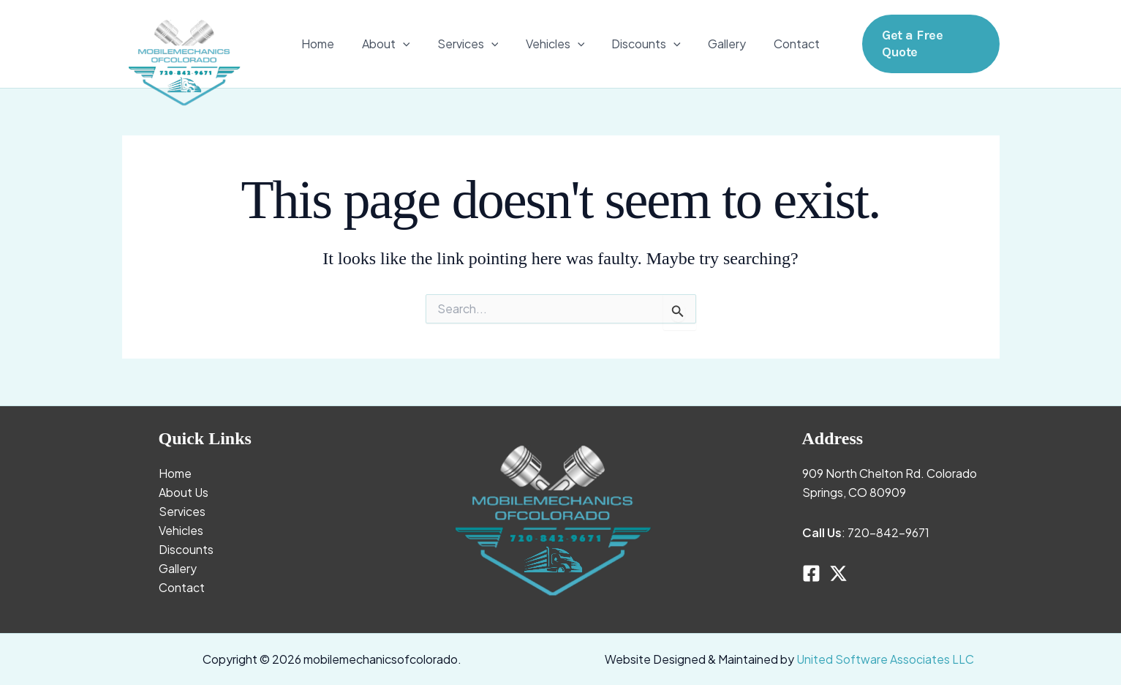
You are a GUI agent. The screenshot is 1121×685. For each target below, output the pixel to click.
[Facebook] (811, 573)
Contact (785, 43)
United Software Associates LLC (885, 659)
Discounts (642, 44)
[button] (930, 43)
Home (329, 43)
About (393, 44)
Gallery (720, 43)
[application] (410, 44)
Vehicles (555, 44)
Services (471, 44)
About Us (183, 492)
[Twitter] (838, 573)
